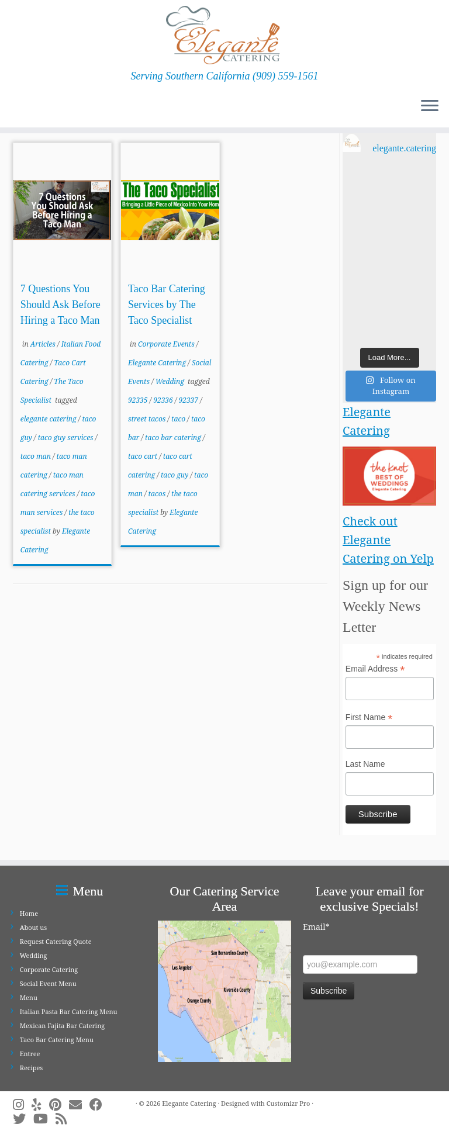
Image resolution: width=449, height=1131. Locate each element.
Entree (30, 1053)
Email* (316, 926)
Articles (43, 344)
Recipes (31, 1067)
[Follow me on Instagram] (22, 1104)
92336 (164, 400)
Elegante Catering (158, 363)
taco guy (176, 475)
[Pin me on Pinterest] (59, 1104)
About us (33, 927)
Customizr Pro (288, 1103)
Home (29, 913)
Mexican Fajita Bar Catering (62, 1025)
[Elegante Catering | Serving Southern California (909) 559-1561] (224, 35)
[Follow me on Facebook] (99, 1104)
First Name (369, 718)
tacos (158, 494)
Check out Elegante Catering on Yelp (388, 539)
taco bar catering (174, 437)
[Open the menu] (429, 106)
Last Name (365, 764)
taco (179, 419)
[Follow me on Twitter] (23, 1118)
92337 (190, 400)
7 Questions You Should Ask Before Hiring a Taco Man (60, 304)
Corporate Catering (49, 969)
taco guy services (66, 437)
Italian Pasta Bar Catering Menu (69, 1011)
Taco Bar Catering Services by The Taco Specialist (166, 304)
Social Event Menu (48, 983)
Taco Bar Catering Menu (57, 1039)
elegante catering (49, 419)
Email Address (375, 669)
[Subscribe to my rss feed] (65, 1118)
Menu (28, 997)
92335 (139, 400)
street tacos (148, 419)
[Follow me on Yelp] (40, 1104)
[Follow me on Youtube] (44, 1118)
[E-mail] (79, 1104)
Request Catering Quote (56, 941)
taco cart (143, 456)
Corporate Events (167, 344)
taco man (36, 456)
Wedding (171, 381)
